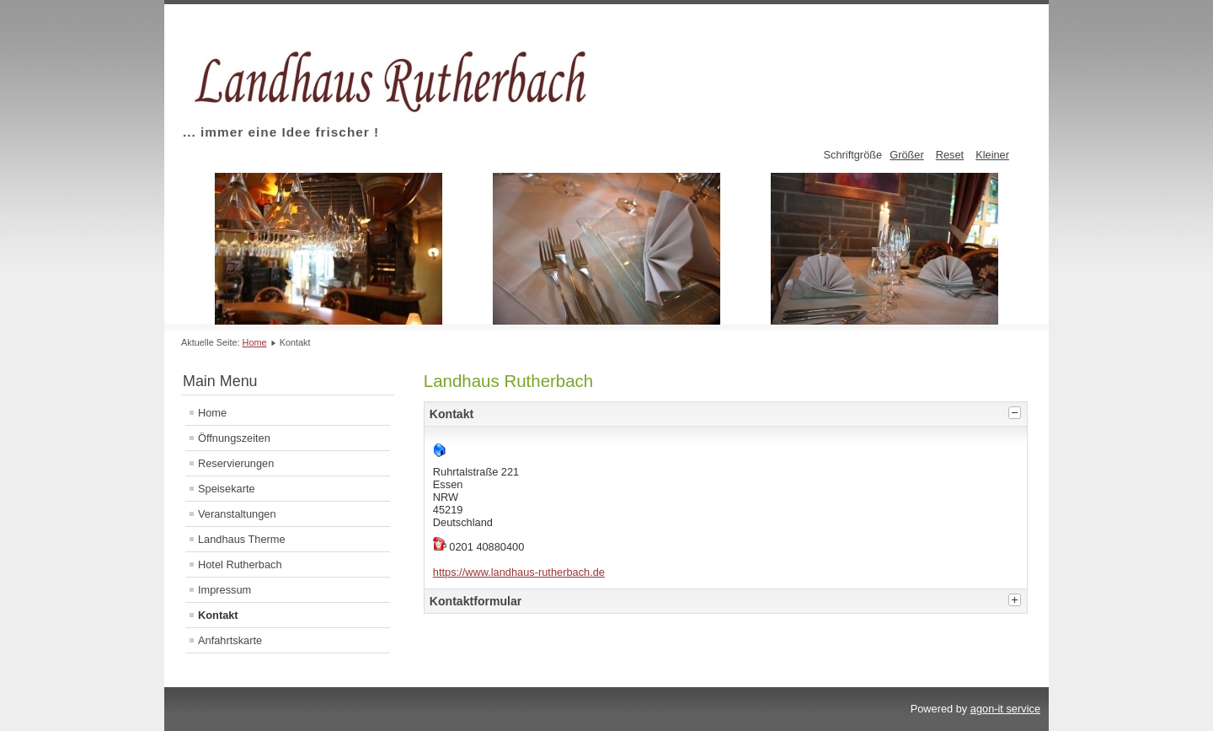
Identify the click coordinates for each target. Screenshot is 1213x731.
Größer (907, 154)
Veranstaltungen (237, 514)
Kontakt (218, 615)
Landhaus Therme (242, 539)
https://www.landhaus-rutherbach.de (519, 572)
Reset (950, 154)
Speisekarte (226, 488)
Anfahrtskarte (230, 640)
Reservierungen (236, 463)
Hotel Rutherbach (240, 564)
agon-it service (1005, 708)
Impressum (224, 589)
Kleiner (992, 154)
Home (255, 342)
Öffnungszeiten (234, 438)
